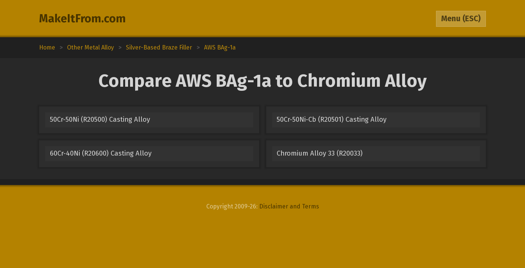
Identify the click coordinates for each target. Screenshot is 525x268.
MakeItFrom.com (82, 18)
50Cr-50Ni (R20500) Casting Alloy (100, 119)
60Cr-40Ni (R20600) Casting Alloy (101, 153)
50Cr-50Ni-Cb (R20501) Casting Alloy (331, 119)
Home (47, 47)
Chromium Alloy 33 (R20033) (320, 153)
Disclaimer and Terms (289, 206)
